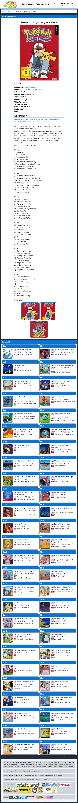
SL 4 (41, 362)
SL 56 (5, 741)
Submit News (58, 775)
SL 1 (4, 346)
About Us (9, 775)
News (50, 4)
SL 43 (42, 647)
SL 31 (42, 568)
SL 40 (5, 631)
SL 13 (5, 442)
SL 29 (42, 552)
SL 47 (42, 678)
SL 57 (42, 741)
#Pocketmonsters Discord (18, 779)
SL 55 (42, 725)
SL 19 (42, 473)
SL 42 (5, 647)
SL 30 (5, 568)
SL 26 (5, 536)
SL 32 (5, 583)
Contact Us (16, 775)
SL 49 (42, 694)
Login (56, 3)
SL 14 (42, 442)
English (28, 87)
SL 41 (42, 631)
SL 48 (5, 694)
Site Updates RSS (47, 775)
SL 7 (4, 393)
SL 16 (42, 457)
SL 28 (5, 552)
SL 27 (42, 536)
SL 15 (5, 457)
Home (4, 11)
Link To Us (44, 779)
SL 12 (42, 426)
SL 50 (5, 710)
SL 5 (4, 378)
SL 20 (5, 489)
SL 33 (42, 583)
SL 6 (41, 378)
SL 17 (5, 473)
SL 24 (5, 520)
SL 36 (42, 599)
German (33, 87)
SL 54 (5, 725)
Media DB (11, 11)
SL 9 (4, 410)
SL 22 (5, 505)
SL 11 (5, 426)
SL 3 (4, 362)
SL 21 (42, 489)
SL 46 (5, 678)
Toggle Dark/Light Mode (67, 4)
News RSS (38, 775)
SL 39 (42, 615)
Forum (29, 779)
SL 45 (42, 662)
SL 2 (41, 346)
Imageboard (36, 779)
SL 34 (5, 599)
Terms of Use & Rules (27, 775)
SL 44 (5, 662)
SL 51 (42, 710)
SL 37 (5, 615)
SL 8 (41, 393)
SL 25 (42, 520)
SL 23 (42, 505)
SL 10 (42, 410)
